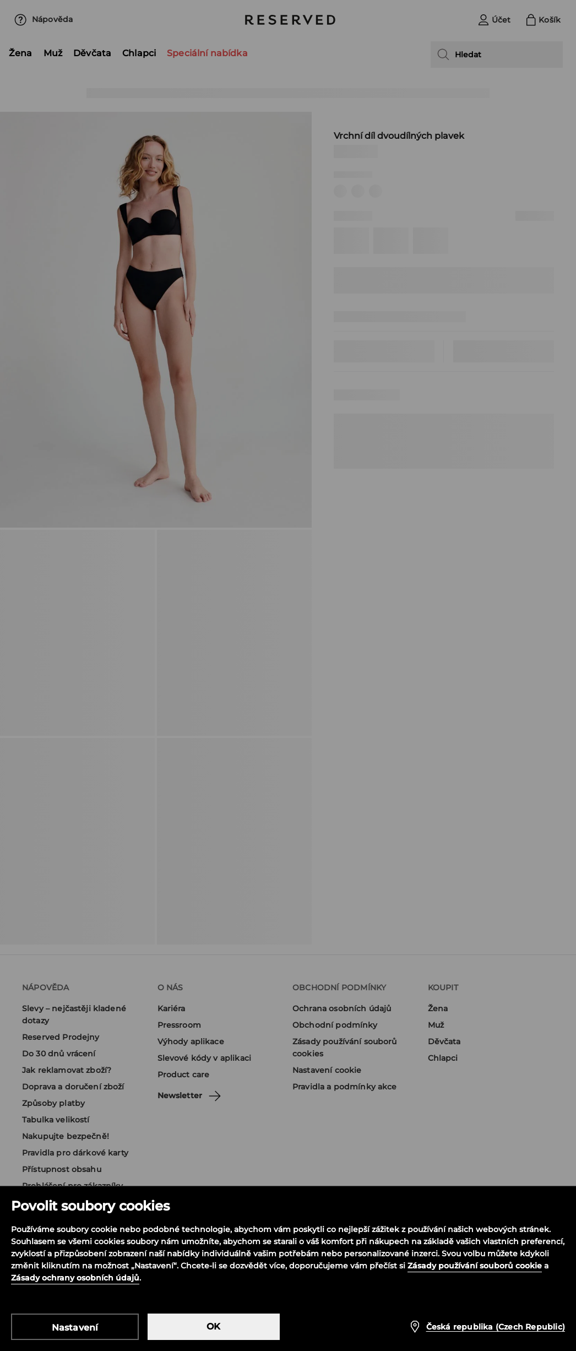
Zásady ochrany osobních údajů (75, 1278)
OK (213, 1326)
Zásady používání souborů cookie (474, 1266)
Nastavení (75, 1327)
